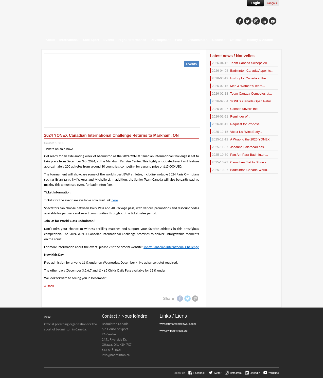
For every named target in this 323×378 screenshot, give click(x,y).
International (69, 40)
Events (109, 40)
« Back (49, 286)
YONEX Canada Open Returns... (242, 101)
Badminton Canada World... (239, 170)
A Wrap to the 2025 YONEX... (241, 139)
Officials (236, 40)
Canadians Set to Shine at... (240, 162)
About (50, 40)
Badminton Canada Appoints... (241, 70)
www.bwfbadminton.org (174, 330)
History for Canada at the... (239, 78)
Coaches (218, 40)
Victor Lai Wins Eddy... (236, 131)
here (114, 200)
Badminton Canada (91, 19)
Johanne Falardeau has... (238, 147)
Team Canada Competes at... (241, 93)
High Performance (132, 40)
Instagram (236, 372)
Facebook (180, 298)
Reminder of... (230, 116)
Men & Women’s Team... (237, 86)
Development (160, 40)
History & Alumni (260, 40)
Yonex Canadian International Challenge (171, 247)
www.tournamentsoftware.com (178, 323)
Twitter (187, 298)
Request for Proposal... (236, 124)
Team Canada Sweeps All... (239, 63)
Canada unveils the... (235, 108)
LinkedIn (255, 372)
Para (178, 40)
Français (271, 3)
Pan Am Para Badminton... (239, 154)
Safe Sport (91, 40)
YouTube (273, 372)
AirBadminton (197, 40)
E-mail (195, 298)
